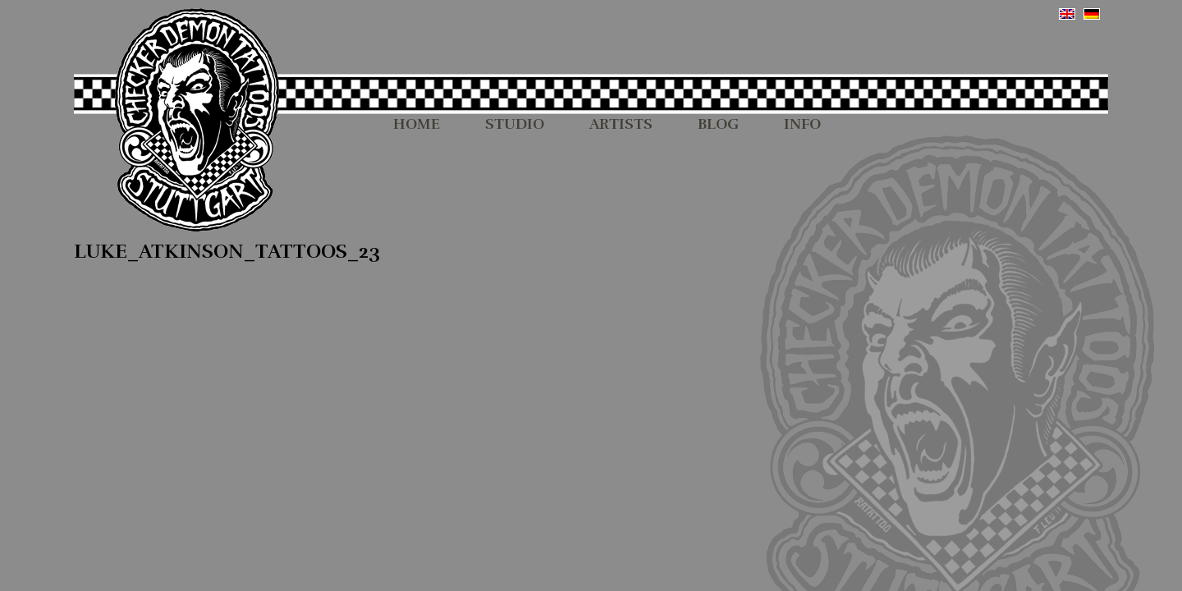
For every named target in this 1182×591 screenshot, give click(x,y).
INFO (802, 125)
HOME (416, 125)
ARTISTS (621, 125)
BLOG (718, 125)
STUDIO (514, 125)
